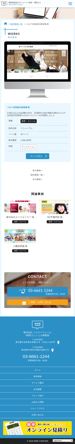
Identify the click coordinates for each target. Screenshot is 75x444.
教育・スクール (29, 121)
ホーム (38, 370)
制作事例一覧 (16, 24)
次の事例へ (38, 179)
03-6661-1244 (36, 356)
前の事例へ (38, 170)
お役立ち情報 (38, 402)
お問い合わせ (38, 415)
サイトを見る (36, 156)
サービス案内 (38, 383)
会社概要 (38, 389)
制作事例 (38, 376)
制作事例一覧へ (38, 175)
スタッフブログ (38, 408)
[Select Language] (63, 440)
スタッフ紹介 (38, 395)
